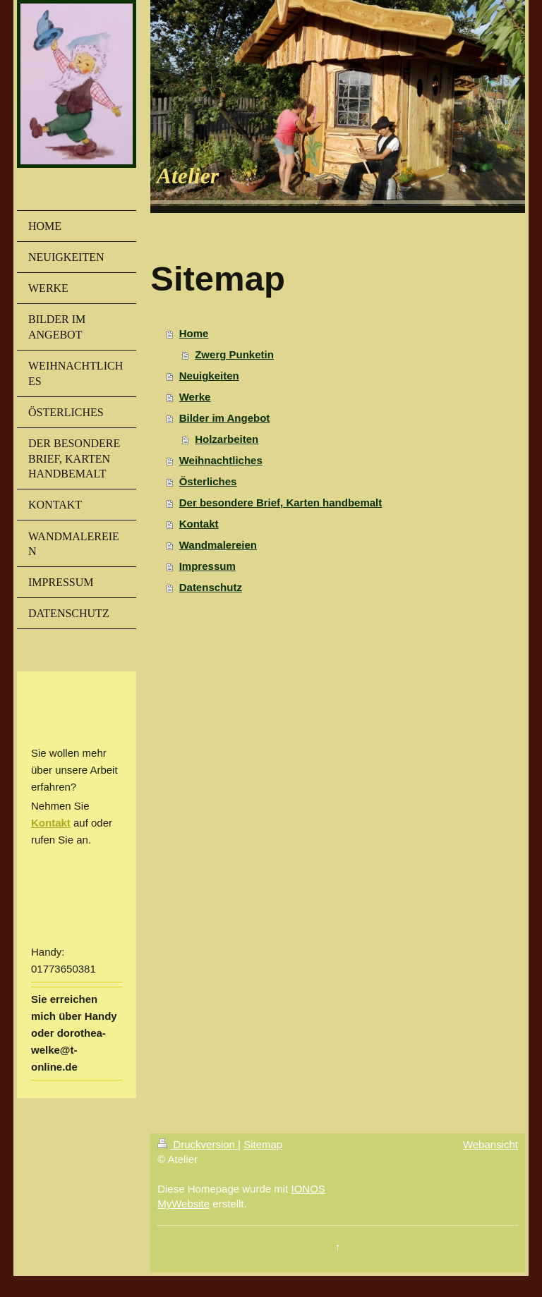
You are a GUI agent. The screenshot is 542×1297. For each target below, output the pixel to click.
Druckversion (197, 1144)
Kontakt (51, 823)
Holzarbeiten (226, 439)
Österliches (208, 481)
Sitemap (262, 1144)
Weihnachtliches (221, 460)
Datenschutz (210, 587)
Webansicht (490, 1144)
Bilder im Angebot (224, 418)
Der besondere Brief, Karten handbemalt (281, 503)
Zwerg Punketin (234, 354)
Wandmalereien (218, 545)
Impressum (207, 566)
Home (194, 333)
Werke (195, 397)
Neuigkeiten (209, 376)
